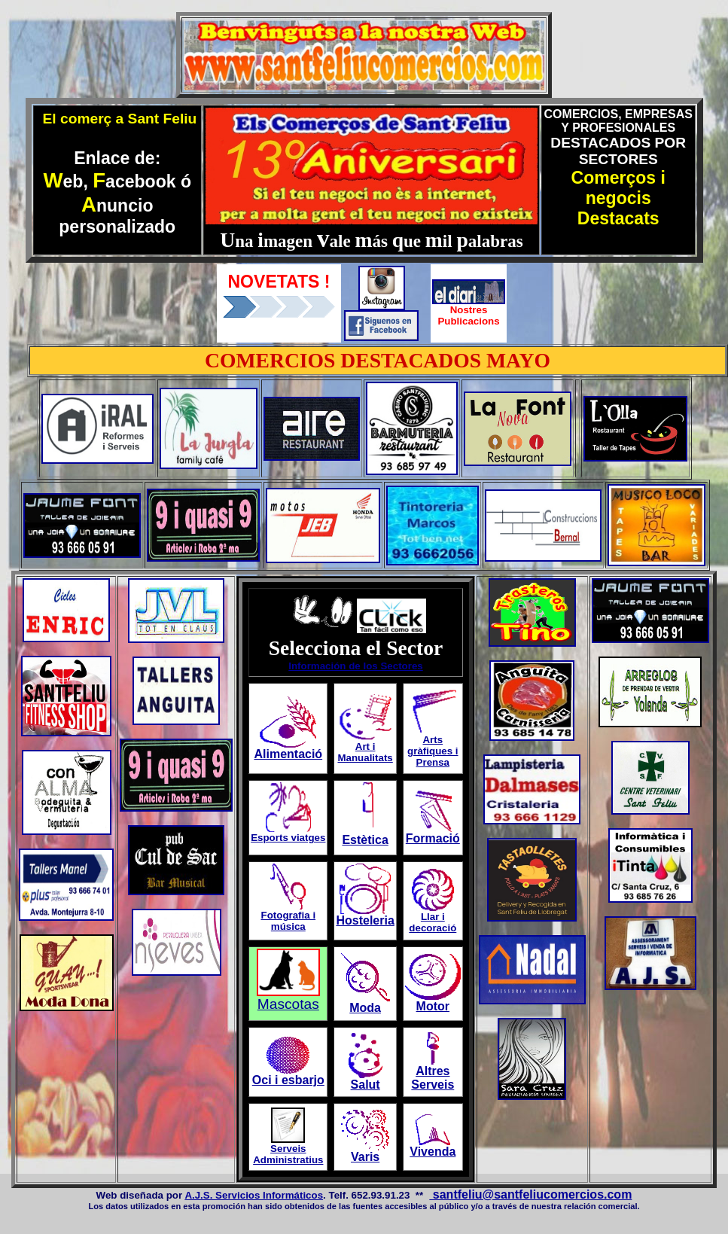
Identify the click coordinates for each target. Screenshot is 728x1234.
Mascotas (288, 1004)
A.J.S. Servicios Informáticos (253, 1195)
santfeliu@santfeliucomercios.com (530, 1194)
